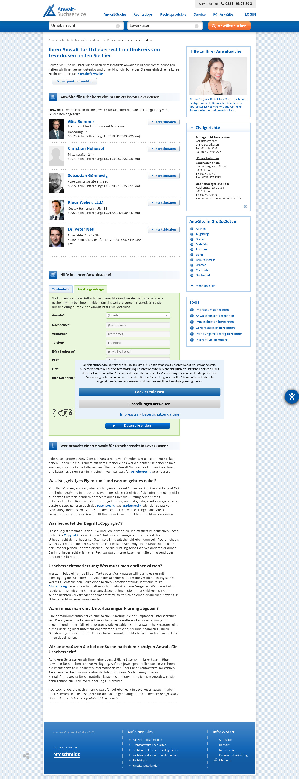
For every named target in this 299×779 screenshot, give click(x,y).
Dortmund (203, 275)
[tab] (74, 81)
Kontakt (224, 745)
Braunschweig (205, 260)
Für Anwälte (223, 14)
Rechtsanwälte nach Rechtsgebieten (156, 750)
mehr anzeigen (205, 286)
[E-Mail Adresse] (138, 351)
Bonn (199, 254)
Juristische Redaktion (146, 765)
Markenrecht (131, 505)
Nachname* (61, 325)
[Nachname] (138, 325)
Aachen (201, 229)
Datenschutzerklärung (160, 414)
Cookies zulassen (149, 392)
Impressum (129, 414)
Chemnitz (202, 270)
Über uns (225, 760)
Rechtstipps (143, 14)
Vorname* (59, 334)
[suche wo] (161, 27)
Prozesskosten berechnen (215, 322)
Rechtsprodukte (173, 14)
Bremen (201, 265)
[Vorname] (138, 334)
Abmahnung (58, 586)
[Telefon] (138, 343)
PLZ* (55, 360)
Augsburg (202, 234)
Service (200, 14)
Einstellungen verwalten (149, 404)
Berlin (200, 239)
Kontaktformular (90, 74)
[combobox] (138, 315)
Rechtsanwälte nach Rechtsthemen (155, 755)
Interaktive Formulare (212, 340)
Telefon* (58, 342)
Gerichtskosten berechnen (215, 328)
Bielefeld (202, 244)
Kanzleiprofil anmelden (147, 739)
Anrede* (58, 315)
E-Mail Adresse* (63, 351)
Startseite (225, 740)
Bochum (201, 249)
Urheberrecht (141, 471)
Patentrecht (106, 505)
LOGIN (250, 14)
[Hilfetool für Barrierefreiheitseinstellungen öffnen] (292, 397)
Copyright (71, 535)
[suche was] (82, 27)
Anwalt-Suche (115, 14)
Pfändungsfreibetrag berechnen (219, 334)
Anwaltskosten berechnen (215, 316)
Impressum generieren (212, 310)
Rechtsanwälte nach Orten (149, 745)
